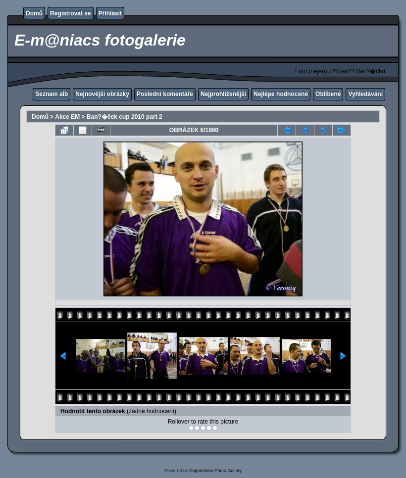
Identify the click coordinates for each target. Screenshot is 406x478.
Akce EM (67, 116)
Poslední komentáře (165, 94)
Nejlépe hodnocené (281, 94)
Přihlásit (110, 13)
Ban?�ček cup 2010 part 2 (124, 116)
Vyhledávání (365, 94)
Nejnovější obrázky (102, 94)
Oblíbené (328, 94)
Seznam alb (51, 94)
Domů (34, 13)
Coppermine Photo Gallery (215, 470)
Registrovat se (70, 13)
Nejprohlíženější (223, 94)
